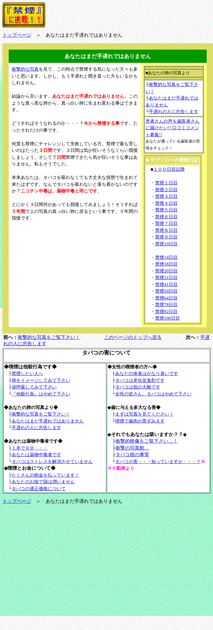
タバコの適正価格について (39, 488)
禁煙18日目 (166, 264)
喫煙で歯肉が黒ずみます (140, 421)
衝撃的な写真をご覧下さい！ (49, 337)
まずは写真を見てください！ (144, 414)
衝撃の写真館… (132, 447)
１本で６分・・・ (30, 448)
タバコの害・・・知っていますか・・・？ (158, 461)
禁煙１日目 (166, 182)
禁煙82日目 (166, 311)
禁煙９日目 (166, 237)
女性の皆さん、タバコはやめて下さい (153, 394)
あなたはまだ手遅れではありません (48, 421)
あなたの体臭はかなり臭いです (146, 373)
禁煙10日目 (166, 243)
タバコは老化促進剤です (140, 380)
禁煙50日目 (166, 291)
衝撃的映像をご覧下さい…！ (147, 441)
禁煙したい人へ (27, 373)
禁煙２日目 (166, 189)
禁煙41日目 (166, 284)
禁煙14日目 (166, 257)
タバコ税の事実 (132, 454)
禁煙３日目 (166, 196)
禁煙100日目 (167, 318)
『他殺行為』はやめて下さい (41, 394)
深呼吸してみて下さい (34, 387)
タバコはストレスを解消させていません (52, 461)
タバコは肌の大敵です (137, 387)
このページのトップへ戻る (133, 337)
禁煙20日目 (166, 271)
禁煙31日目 (166, 277)
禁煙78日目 (166, 304)
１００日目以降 (169, 169)
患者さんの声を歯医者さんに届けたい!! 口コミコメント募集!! (173, 128)
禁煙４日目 (166, 203)
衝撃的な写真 (25, 69)
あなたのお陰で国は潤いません (43, 481)
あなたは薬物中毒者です (36, 454)
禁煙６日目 (166, 216)
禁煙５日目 (166, 209)
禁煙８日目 (166, 230)
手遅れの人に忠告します (173, 111)
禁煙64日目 (166, 298)
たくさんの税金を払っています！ (45, 475)
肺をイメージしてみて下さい (41, 380)
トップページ (16, 501)
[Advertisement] (57, 265)
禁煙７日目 (166, 223)
